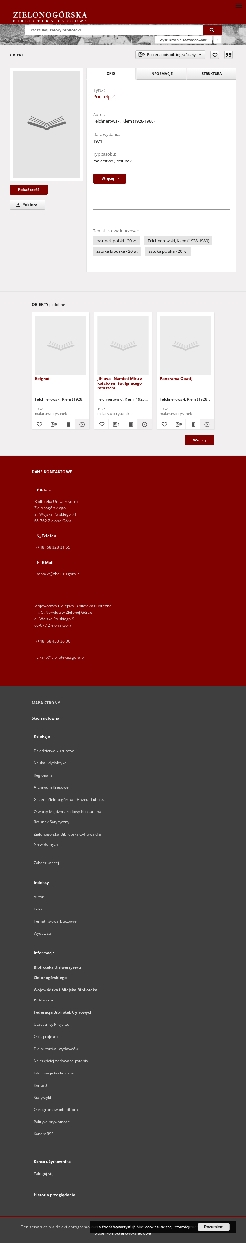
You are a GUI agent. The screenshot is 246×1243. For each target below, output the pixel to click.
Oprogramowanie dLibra (56, 1109)
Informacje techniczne (54, 1073)
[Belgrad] (60, 345)
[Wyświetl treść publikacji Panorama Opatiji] (193, 424)
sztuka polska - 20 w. (168, 251)
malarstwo (103, 161)
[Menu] (238, 5)
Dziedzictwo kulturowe (54, 750)
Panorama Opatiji (177, 378)
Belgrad (42, 378)
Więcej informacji (175, 1227)
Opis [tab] (111, 73)
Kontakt (40, 1085)
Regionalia (43, 775)
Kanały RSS (43, 1134)
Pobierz (25, 204)
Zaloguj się (43, 1173)
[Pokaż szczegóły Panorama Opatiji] (206, 424)
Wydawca (42, 933)
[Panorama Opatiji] (185, 345)
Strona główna (46, 718)
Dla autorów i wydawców (56, 1048)
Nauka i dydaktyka (50, 763)
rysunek (124, 161)
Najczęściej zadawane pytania (61, 1061)
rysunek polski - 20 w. (116, 240)
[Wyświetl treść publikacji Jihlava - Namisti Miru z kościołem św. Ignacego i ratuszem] (130, 424)
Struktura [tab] (212, 73)
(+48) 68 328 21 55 (53, 547)
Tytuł (38, 909)
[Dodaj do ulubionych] (214, 55)
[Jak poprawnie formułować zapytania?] (217, 40)
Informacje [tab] (161, 73)
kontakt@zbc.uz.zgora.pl (58, 574)
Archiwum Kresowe (51, 787)
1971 (97, 141)
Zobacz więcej (46, 863)
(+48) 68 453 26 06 (53, 641)
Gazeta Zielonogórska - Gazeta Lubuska (70, 799)
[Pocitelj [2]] (46, 124)
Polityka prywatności (52, 1121)
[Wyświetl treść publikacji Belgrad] (68, 424)
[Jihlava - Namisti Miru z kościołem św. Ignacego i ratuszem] (123, 345)
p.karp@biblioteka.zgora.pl (60, 657)
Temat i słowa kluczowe (55, 921)
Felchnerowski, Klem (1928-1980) (124, 121)
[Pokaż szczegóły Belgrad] (81, 424)
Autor (39, 897)
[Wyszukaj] (212, 30)
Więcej (199, 440)
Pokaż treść (28, 189)
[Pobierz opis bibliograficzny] (53, 424)
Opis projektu (46, 1036)
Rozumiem (214, 1227)
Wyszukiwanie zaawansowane (183, 39)
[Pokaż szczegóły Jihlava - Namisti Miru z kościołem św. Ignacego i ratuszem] (144, 424)
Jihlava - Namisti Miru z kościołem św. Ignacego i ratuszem (120, 383)
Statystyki (42, 1097)
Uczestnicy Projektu (51, 1024)
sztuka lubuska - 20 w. (117, 251)
